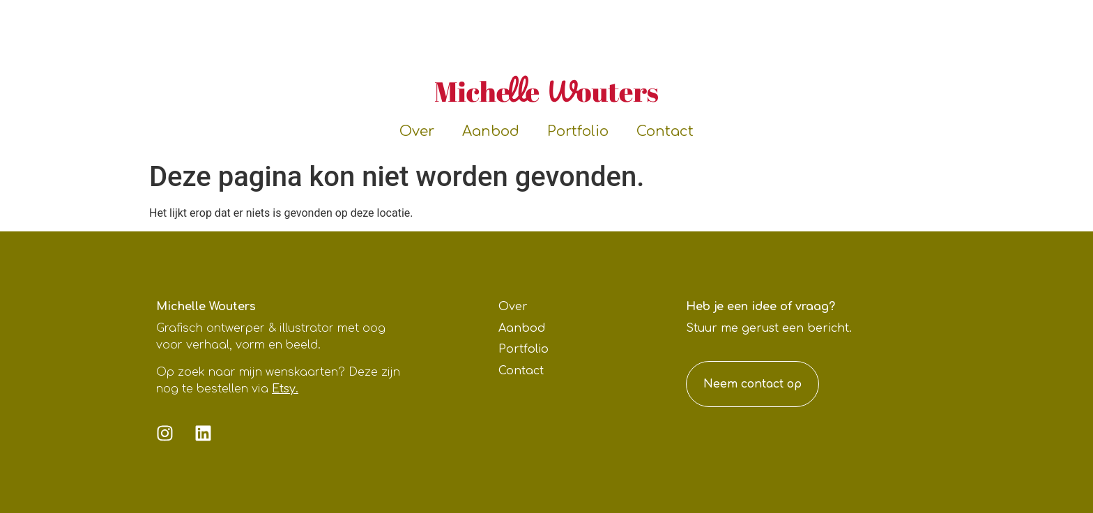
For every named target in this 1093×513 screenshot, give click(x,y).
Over (416, 131)
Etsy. (285, 389)
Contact (665, 131)
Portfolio (578, 131)
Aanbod (490, 131)
